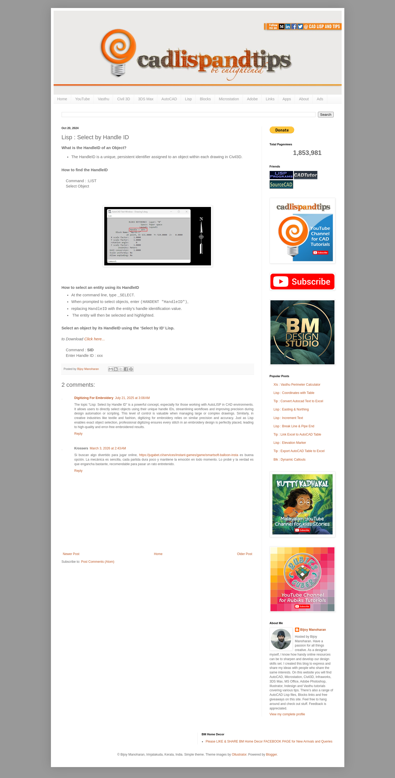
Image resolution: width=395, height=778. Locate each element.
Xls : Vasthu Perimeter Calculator (297, 384)
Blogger (271, 754)
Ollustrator (239, 754)
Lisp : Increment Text (288, 418)
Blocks (205, 99)
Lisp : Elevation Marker (290, 443)
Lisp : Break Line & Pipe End (294, 426)
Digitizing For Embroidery (94, 398)
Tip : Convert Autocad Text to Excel (298, 401)
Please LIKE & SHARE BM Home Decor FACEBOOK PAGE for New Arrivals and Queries (269, 741)
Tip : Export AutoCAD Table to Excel (299, 451)
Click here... (94, 339)
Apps (286, 99)
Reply (78, 434)
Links (270, 99)
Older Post (244, 554)
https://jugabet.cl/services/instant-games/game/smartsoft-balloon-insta (188, 455)
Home (62, 99)
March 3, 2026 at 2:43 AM (108, 448)
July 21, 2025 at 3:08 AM (132, 398)
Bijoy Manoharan (313, 630)
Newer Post (71, 554)
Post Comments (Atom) (97, 562)
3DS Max (146, 99)
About (304, 99)
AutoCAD (169, 99)
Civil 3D (123, 99)
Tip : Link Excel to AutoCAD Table (297, 434)
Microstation (229, 99)
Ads (320, 99)
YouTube (82, 99)
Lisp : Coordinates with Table (294, 393)
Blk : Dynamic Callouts (290, 459)
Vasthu (103, 99)
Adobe (252, 99)
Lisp (188, 99)
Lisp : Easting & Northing (291, 409)
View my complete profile (287, 714)
